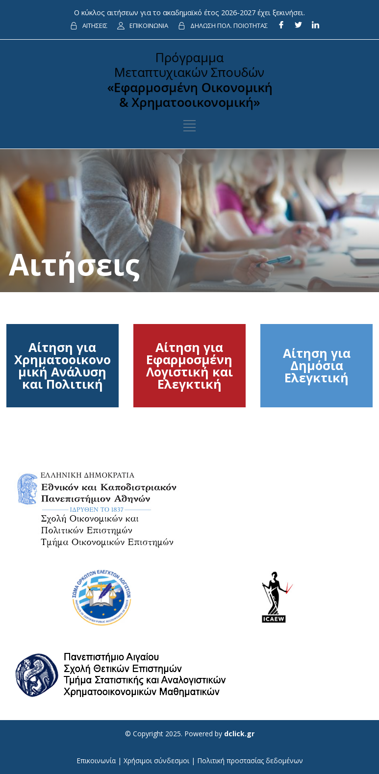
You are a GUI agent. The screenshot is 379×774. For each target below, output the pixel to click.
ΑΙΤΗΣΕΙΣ (94, 25)
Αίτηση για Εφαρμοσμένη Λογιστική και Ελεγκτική (189, 365)
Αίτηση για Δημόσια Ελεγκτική (317, 365)
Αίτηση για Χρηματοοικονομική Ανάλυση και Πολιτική (62, 365)
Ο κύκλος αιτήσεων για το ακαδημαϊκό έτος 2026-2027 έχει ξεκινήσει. (189, 12)
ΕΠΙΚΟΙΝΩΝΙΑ (148, 25)
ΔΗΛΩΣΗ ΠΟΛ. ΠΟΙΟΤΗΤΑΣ (229, 25)
